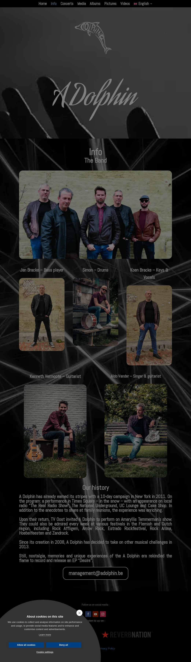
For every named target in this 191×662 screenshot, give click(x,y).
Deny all (63, 645)
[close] (79, 613)
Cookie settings (44, 652)
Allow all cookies (26, 645)
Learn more (45, 634)
